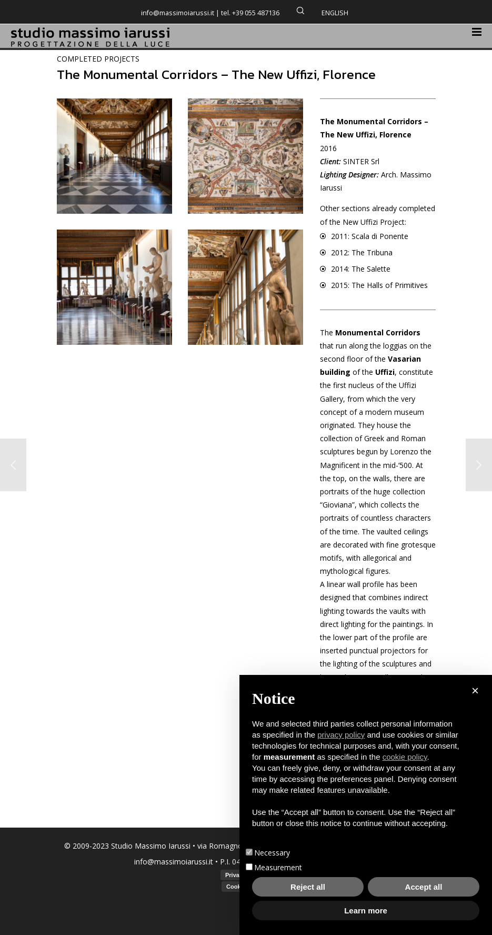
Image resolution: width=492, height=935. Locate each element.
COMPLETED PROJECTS (98, 59)
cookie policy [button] (405, 756)
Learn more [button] (365, 910)
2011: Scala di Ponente (369, 236)
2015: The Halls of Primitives (379, 285)
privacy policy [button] (341, 734)
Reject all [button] (307, 886)
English (335, 12)
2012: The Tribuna (362, 252)
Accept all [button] (424, 886)
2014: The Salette (360, 269)
